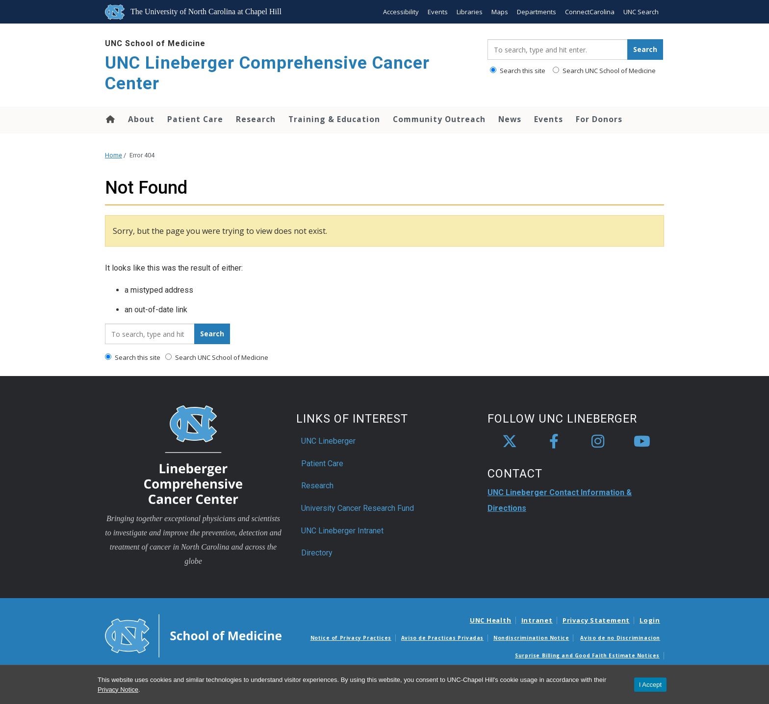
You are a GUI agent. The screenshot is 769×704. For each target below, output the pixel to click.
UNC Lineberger (328, 441)
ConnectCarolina (590, 11)
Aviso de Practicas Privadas (442, 637)
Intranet (537, 620)
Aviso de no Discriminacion (620, 637)
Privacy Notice (118, 689)
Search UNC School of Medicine (604, 70)
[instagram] (598, 441)
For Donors (599, 119)
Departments (536, 11)
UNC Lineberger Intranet (342, 530)
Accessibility (401, 11)
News (509, 119)
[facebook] (553, 441)
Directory (317, 552)
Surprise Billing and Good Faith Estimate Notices (587, 655)
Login (650, 620)
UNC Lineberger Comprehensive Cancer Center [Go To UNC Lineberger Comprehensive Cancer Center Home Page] (267, 73)
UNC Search (641, 11)
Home (110, 119)
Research (256, 119)
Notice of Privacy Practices (350, 637)
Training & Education (334, 119)
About (141, 119)
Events (438, 11)
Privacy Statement (596, 620)
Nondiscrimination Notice (531, 637)
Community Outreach (439, 119)
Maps (499, 11)
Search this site (517, 70)
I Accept (650, 684)
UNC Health (491, 620)
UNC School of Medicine (155, 43)
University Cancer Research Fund (357, 508)
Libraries (470, 11)
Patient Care (195, 119)
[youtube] (642, 441)
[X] (509, 441)
